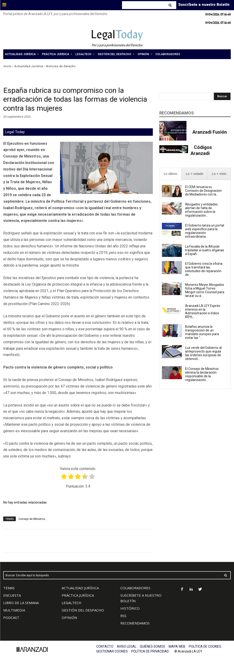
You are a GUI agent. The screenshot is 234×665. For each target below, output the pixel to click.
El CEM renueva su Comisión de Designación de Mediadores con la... (203, 190)
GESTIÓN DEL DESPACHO (83, 610)
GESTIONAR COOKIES (112, 651)
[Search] (170, 5)
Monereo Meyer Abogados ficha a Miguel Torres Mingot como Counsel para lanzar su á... (204, 290)
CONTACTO (104, 646)
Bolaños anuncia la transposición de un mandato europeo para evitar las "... (202, 332)
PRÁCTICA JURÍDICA (78, 595)
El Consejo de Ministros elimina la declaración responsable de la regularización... (202, 374)
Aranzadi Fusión (209, 132)
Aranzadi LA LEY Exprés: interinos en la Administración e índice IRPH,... (203, 311)
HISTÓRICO (130, 608)
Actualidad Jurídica (28, 66)
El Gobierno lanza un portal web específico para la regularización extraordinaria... (204, 231)
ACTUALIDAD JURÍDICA (80, 588)
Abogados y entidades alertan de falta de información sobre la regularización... (201, 209)
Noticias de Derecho (60, 66)
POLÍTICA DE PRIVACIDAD (150, 651)
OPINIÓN (69, 617)
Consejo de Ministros (32, 518)
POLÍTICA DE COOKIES (205, 646)
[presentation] (170, 174)
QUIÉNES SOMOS (152, 646)
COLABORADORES (135, 588)
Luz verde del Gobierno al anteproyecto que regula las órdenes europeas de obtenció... (203, 353)
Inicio (7, 66)
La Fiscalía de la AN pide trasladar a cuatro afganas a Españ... (204, 250)
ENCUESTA (12, 595)
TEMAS (9, 588)
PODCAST (11, 617)
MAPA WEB (177, 646)
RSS (123, 615)
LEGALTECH (71, 602)
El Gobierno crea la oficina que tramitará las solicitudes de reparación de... (203, 269)
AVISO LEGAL (126, 646)
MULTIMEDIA (14, 610)
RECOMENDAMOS (135, 623)
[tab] (170, 174)
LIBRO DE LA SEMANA (21, 602)
